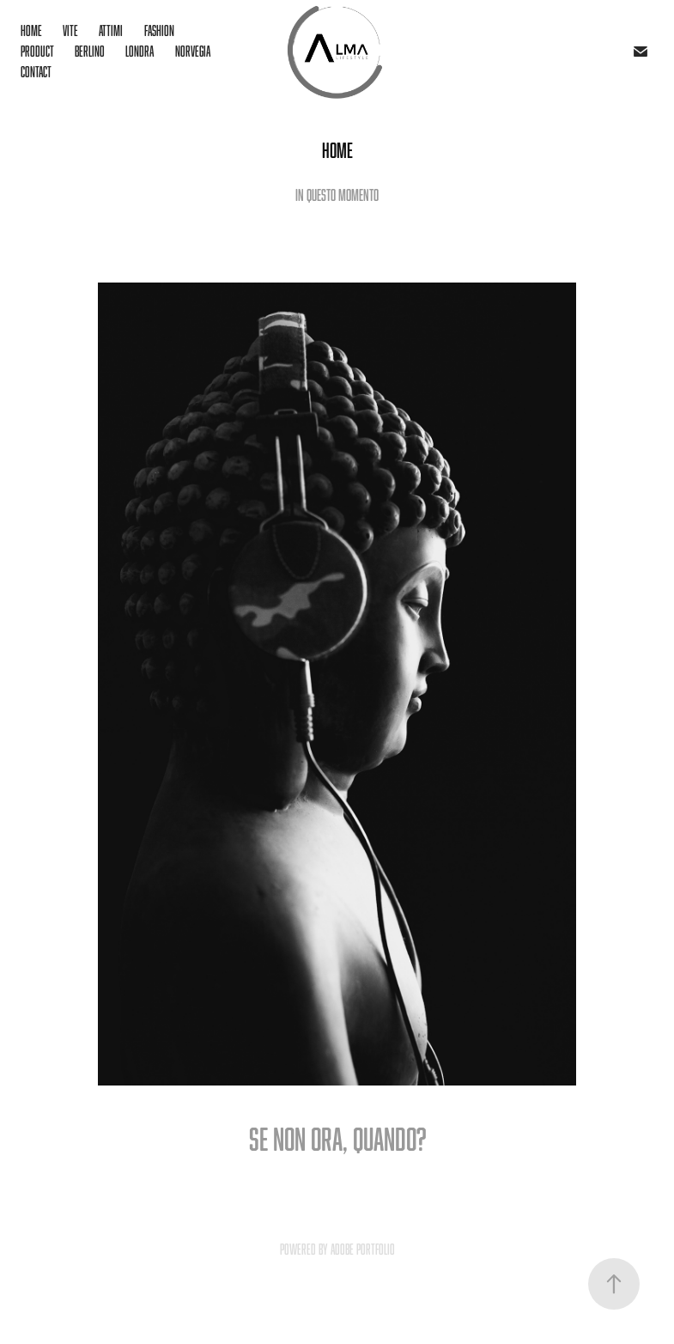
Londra (139, 51)
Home (31, 31)
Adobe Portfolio (363, 1249)
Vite (70, 31)
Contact (36, 72)
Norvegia (192, 51)
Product (37, 51)
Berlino (90, 51)
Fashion (159, 31)
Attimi (111, 31)
